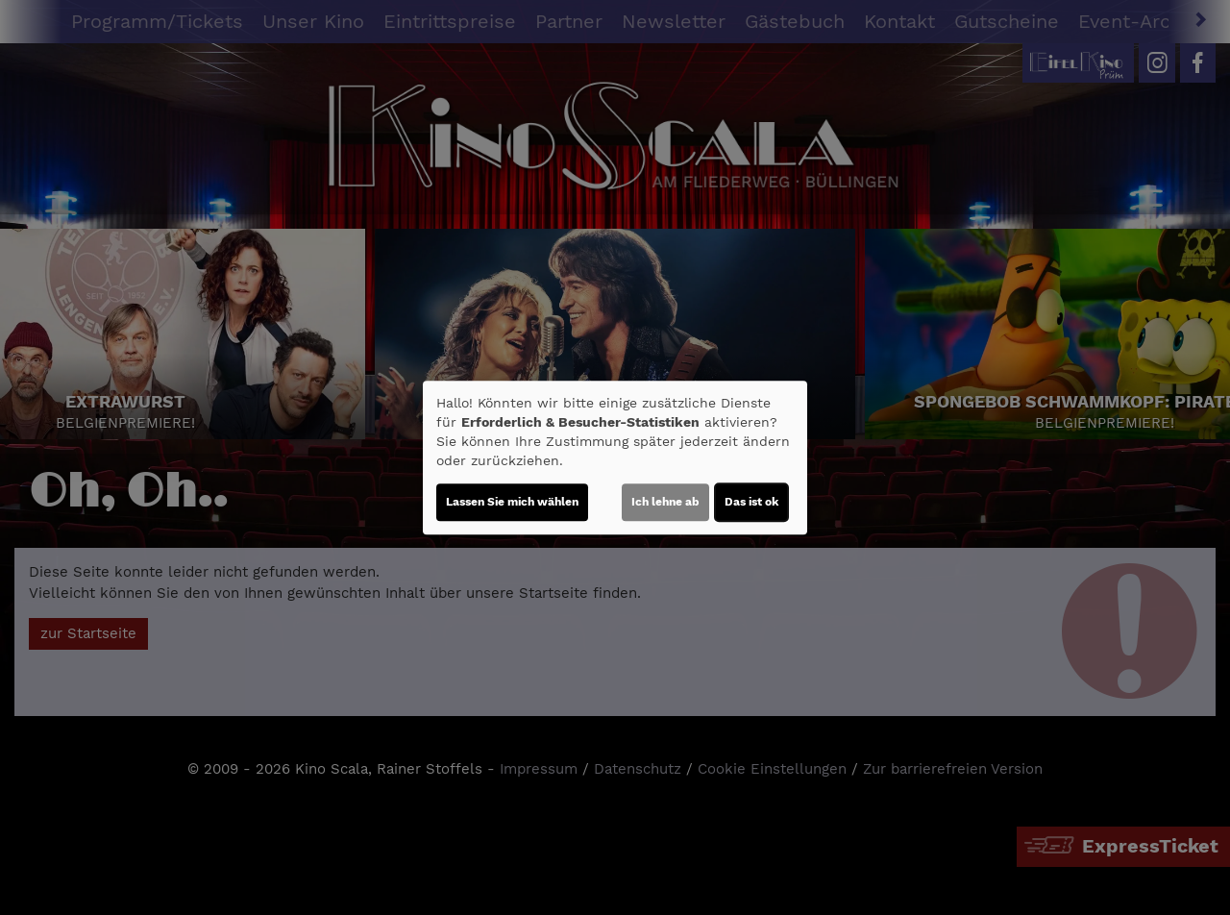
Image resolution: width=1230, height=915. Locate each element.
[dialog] (615, 457)
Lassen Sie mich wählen (512, 501)
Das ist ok (751, 501)
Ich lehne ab (665, 501)
